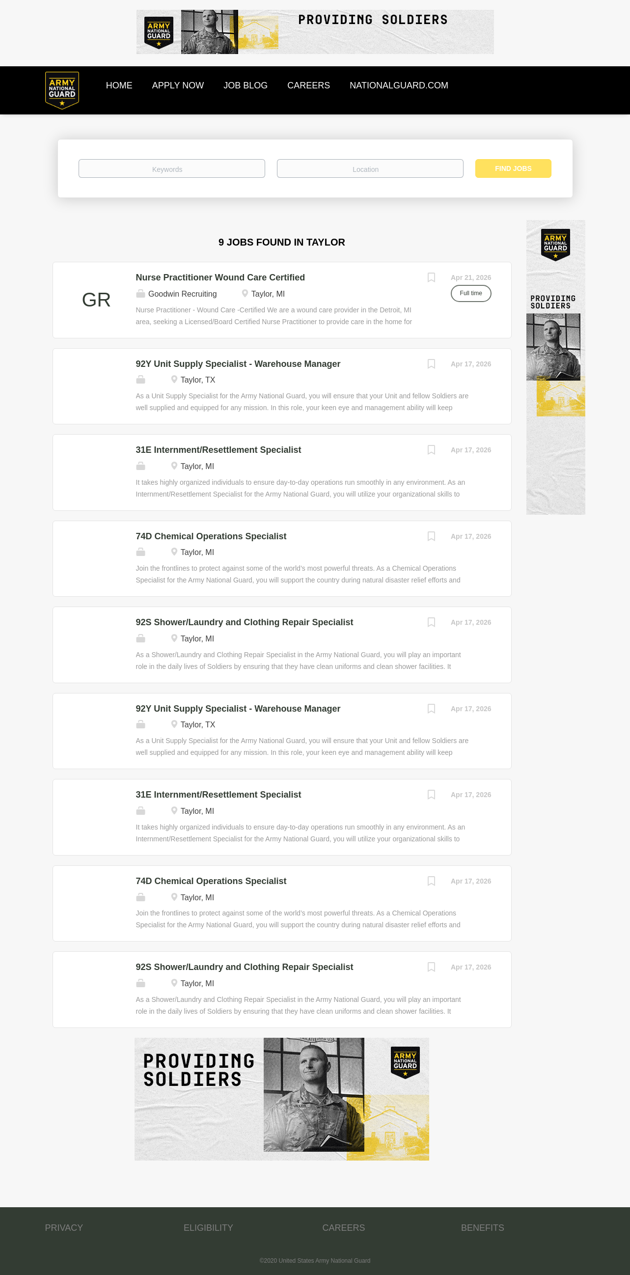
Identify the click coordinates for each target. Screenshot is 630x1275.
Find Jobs (513, 168)
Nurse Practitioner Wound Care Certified (220, 277)
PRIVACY (64, 1228)
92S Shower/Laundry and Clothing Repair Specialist (245, 622)
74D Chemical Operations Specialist (211, 536)
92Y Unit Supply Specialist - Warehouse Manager (238, 364)
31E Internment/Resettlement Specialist (218, 450)
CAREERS (344, 1228)
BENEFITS (482, 1228)
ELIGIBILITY (208, 1228)
